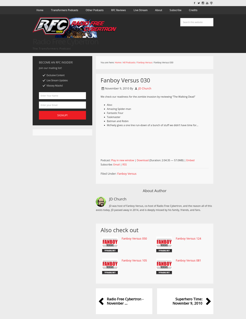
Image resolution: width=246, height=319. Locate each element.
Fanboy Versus (126, 173)
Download (143, 160)
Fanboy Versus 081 (188, 260)
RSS (124, 164)
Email (116, 164)
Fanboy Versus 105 (134, 260)
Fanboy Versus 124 (188, 238)
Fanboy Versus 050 (134, 238)
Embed (190, 160)
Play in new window (122, 160)
